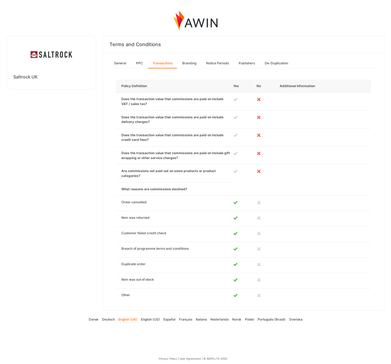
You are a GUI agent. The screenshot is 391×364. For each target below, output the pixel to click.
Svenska (295, 319)
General (120, 63)
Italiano (201, 319)
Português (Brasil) (272, 319)
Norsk (236, 319)
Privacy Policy (168, 358)
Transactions (162, 63)
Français (185, 319)
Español (169, 319)
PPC (139, 63)
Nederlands (219, 319)
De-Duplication (276, 63)
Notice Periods (217, 63)
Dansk (94, 319)
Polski (249, 319)
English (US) (150, 319)
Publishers (247, 63)
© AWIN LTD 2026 (215, 358)
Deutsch (108, 319)
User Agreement (190, 358)
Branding (189, 63)
